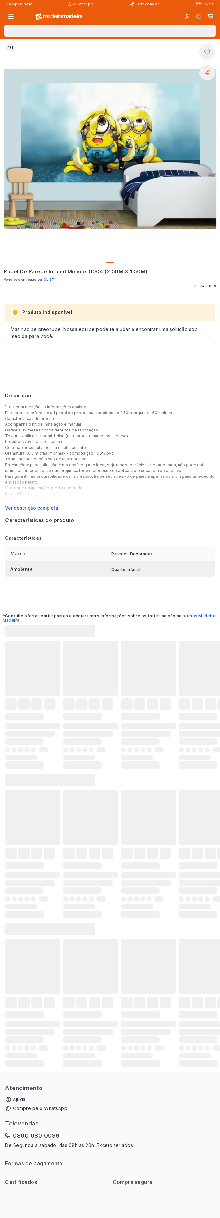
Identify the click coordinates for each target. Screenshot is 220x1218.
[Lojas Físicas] (205, 4)
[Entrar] (187, 16)
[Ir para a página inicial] (59, 16)
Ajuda (19, 1099)
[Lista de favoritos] (199, 16)
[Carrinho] (210, 16)
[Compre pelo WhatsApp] (81, 4)
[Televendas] (145, 4)
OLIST (49, 279)
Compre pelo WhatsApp (40, 1108)
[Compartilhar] (207, 72)
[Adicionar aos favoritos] (207, 52)
